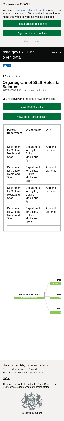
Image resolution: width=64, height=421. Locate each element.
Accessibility (18, 365)
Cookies (32, 365)
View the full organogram (32, 116)
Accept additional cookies (32, 23)
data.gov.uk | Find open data (19, 54)
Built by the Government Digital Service (23, 372)
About (6, 365)
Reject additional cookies (32, 33)
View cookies (32, 41)
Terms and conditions (14, 369)
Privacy (44, 365)
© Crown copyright (32, 412)
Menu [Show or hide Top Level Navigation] (55, 52)
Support (32, 369)
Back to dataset (13, 76)
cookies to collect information (29, 10)
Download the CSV (32, 106)
